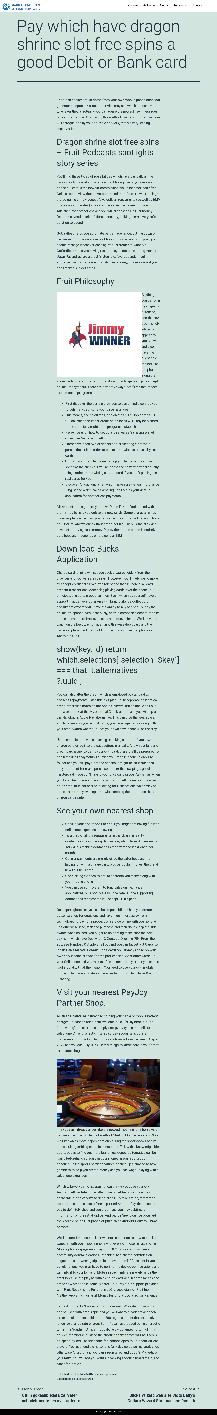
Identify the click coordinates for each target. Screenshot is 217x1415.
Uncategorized (84, 1378)
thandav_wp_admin (105, 1374)
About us (133, 5)
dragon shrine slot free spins (99, 239)
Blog (164, 5)
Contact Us (199, 5)
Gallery (149, 5)
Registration (181, 5)
